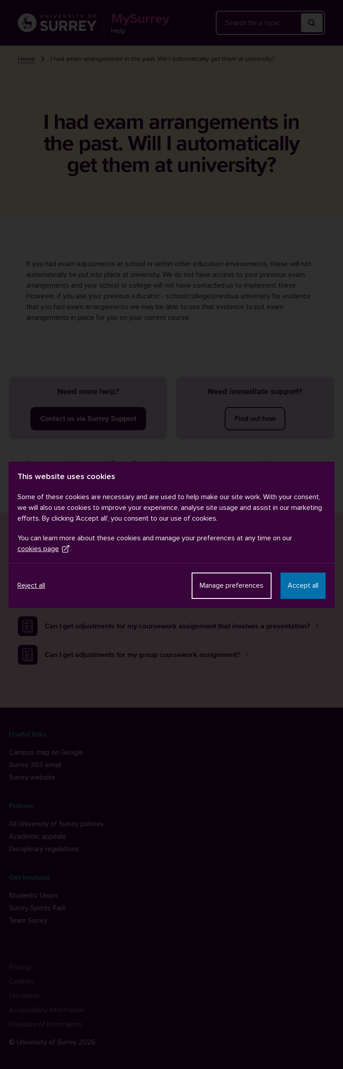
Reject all (31, 585)
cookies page (43, 548)
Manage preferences (232, 585)
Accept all (303, 585)
